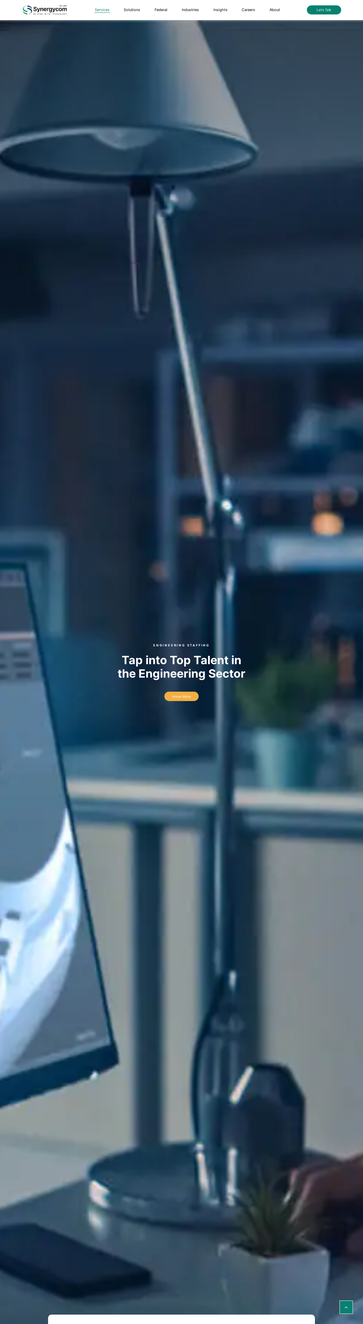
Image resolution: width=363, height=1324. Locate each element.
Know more (181, 696)
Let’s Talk (324, 10)
